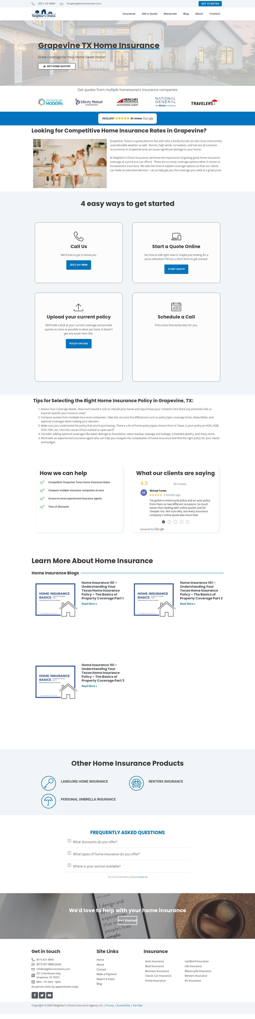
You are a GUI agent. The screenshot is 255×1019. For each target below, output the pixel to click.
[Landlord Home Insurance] (48, 783)
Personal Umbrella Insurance (88, 800)
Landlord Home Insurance (84, 782)
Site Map (140, 1007)
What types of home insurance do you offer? (106, 855)
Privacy (110, 1007)
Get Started (127, 921)
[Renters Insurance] (136, 783)
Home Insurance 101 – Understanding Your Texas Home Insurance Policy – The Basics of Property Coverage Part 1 (103, 591)
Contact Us (142, 877)
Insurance (129, 13)
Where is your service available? (97, 867)
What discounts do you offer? (95, 842)
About (199, 13)
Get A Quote (149, 13)
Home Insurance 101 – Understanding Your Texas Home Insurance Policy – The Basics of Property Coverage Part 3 (103, 673)
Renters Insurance (166, 782)
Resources (170, 13)
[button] (127, 118)
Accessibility (124, 1007)
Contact (214, 13)
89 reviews (180, 484)
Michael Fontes (159, 491)
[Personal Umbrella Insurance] (48, 801)
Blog (186, 13)
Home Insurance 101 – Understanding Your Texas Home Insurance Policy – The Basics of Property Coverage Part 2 (201, 591)
